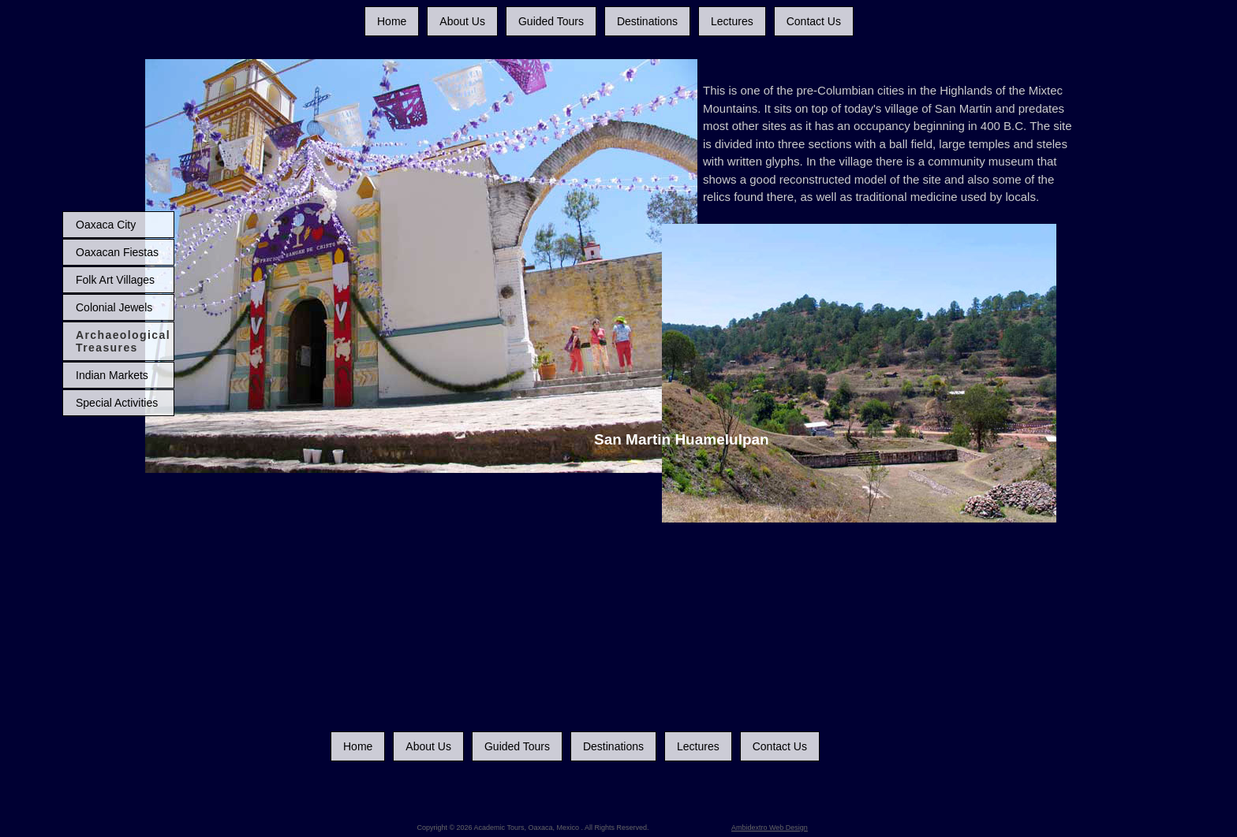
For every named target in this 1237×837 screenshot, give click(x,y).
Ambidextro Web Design (769, 827)
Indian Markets (112, 375)
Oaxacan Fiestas (117, 252)
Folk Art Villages (115, 279)
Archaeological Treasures (123, 341)
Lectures (732, 21)
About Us (462, 21)
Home (391, 21)
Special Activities (117, 402)
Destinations (647, 21)
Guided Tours (551, 21)
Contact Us (814, 21)
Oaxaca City (106, 224)
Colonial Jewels (114, 307)
